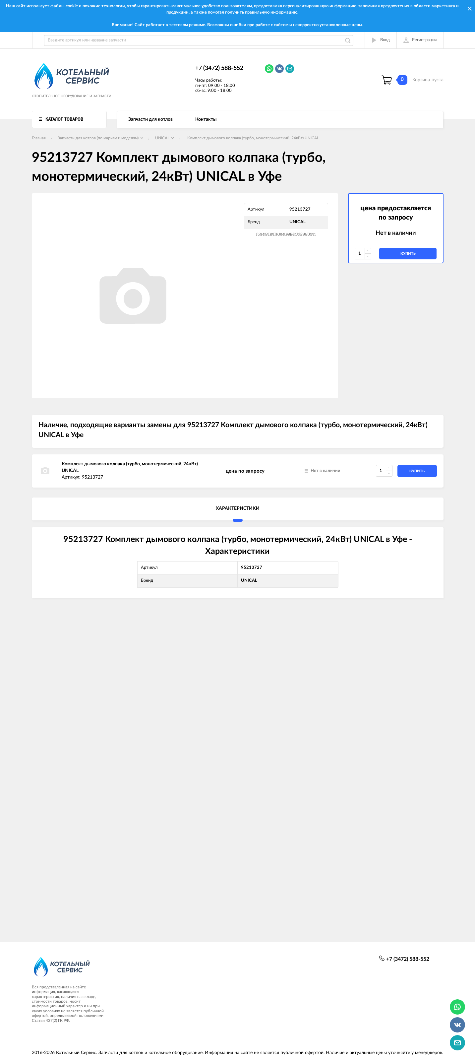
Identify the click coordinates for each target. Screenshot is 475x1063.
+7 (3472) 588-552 (219, 68)
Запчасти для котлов (150, 119)
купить (408, 253)
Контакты (205, 119)
